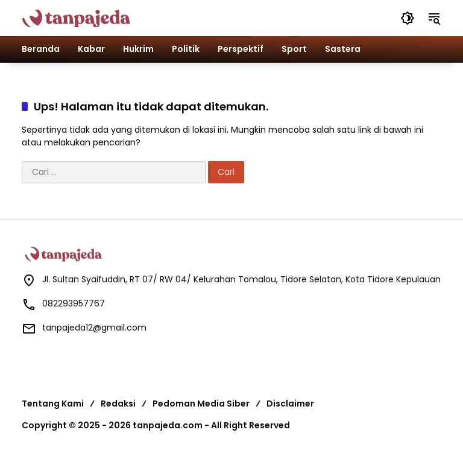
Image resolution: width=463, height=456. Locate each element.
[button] (407, 18)
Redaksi (118, 403)
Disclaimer (290, 403)
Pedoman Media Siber (201, 403)
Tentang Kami (53, 403)
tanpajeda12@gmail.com (94, 327)
